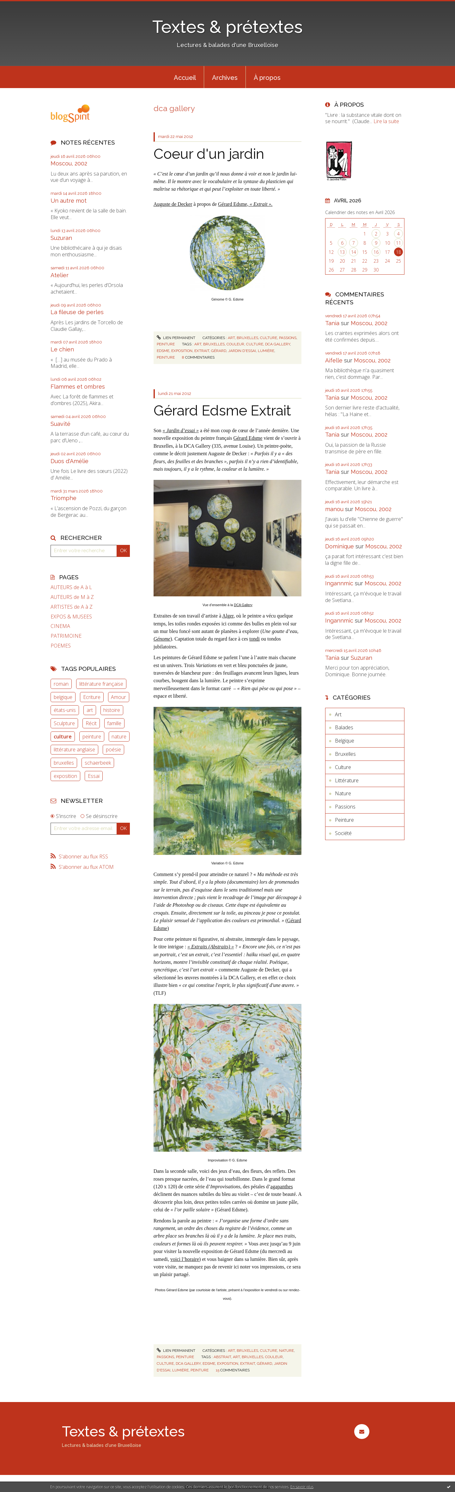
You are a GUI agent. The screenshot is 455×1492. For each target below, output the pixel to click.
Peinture (166, 344)
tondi (254, 639)
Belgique (344, 740)
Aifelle (334, 360)
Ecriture (91, 697)
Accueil (185, 77)
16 (376, 252)
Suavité (60, 424)
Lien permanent (176, 338)
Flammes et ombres (78, 386)
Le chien (62, 349)
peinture (91, 736)
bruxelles (64, 762)
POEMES (61, 645)
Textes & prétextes (227, 26)
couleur (235, 344)
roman (61, 683)
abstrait (222, 1357)
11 (398, 243)
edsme (163, 351)
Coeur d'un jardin (209, 154)
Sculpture (64, 723)
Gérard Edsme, (245, 204)
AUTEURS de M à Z (72, 597)
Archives (225, 77)
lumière (266, 351)
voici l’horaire (184, 1259)
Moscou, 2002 (69, 163)
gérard (218, 351)
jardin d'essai (242, 351)
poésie (113, 749)
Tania (332, 323)
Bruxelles (247, 338)
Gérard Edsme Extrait (222, 410)
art (90, 710)
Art (231, 338)
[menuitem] (185, 77)
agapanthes (281, 1186)
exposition (65, 776)
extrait (201, 351)
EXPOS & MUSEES (71, 616)
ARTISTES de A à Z (72, 607)
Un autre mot (69, 200)
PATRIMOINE (66, 636)
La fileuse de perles (77, 312)
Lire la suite (386, 121)
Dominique (339, 546)
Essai (94, 776)
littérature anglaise (74, 749)
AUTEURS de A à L (71, 587)
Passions (287, 338)
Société (343, 833)
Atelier (60, 275)
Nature (286, 1350)
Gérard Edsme (247, 438)
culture (63, 736)
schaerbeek (98, 762)
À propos (267, 77)
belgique (63, 697)
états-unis (65, 710)
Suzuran (61, 238)
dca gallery (277, 344)
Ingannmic (339, 583)
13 (342, 252)
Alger (228, 615)
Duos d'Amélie (69, 461)
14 (353, 252)
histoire (111, 710)
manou (334, 509)
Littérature (347, 780)
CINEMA (60, 626)
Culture (268, 338)
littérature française (101, 683)
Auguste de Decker (173, 204)
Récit (91, 723)
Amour (118, 697)
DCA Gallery (243, 605)
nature (119, 736)
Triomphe (63, 498)
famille (114, 723)
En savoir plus (301, 1486)
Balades (344, 727)
